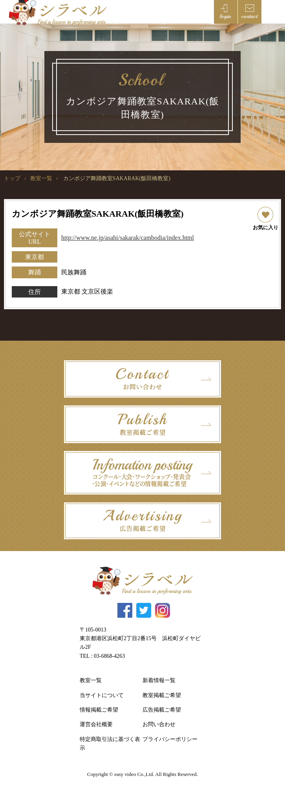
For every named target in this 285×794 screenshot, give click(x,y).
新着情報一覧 (158, 680)
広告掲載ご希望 (161, 710)
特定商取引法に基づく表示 (110, 743)
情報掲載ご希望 (99, 710)
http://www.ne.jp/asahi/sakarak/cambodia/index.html (127, 237)
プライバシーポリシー (169, 739)
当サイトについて (102, 695)
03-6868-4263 (109, 656)
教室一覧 (41, 178)
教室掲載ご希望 (161, 695)
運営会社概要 (96, 724)
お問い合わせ (158, 724)
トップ (12, 178)
